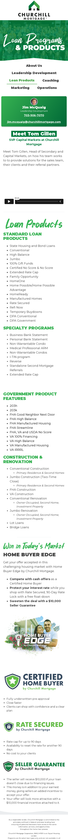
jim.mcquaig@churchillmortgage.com (34, 121)
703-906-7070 (34, 115)
